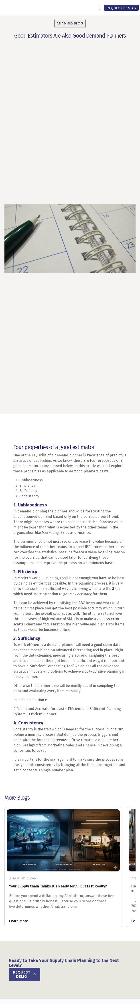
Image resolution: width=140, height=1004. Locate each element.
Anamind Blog (22, 878)
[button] (99, 8)
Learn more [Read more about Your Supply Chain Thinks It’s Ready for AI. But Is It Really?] (18, 921)
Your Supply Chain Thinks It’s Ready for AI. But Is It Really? (58, 886)
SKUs (116, 589)
